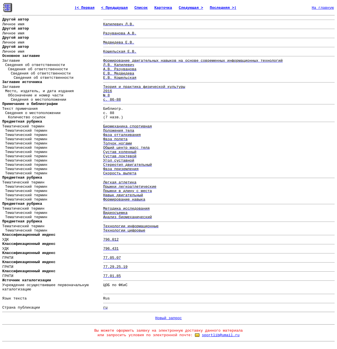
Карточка (163, 8)
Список (141, 8)
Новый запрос (168, 318)
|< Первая (84, 8)
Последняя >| (223, 8)
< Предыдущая (114, 8)
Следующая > (191, 8)
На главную (323, 8)
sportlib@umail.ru (221, 335)
